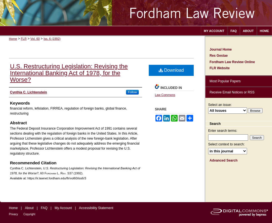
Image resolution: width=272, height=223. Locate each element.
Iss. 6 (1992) (52, 38)
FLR (24, 38)
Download (171, 70)
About (29, 208)
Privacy (13, 214)
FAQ (44, 208)
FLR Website (220, 68)
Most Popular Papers (225, 81)
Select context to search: (226, 144)
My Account (63, 208)
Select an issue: (220, 105)
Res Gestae (219, 56)
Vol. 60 (35, 38)
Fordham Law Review (136, 13)
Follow (132, 92)
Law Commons (165, 94)
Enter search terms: (222, 131)
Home (13, 38)
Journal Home (221, 49)
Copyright (29, 214)
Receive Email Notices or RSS (232, 92)
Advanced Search (224, 160)
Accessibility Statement (96, 208)
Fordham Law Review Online (232, 62)
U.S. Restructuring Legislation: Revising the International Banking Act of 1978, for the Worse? (69, 73)
